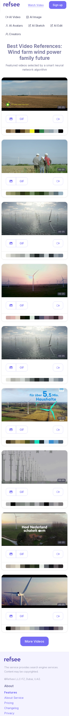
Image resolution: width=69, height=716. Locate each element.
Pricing (8, 703)
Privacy (9, 713)
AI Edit (56, 25)
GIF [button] (22, 119)
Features (10, 692)
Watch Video (36, 5)
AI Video (13, 17)
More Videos (34, 641)
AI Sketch (36, 25)
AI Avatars (14, 25)
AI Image (34, 17)
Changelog (11, 708)
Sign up (58, 5)
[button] (11, 119)
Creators (13, 34)
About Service (14, 697)
